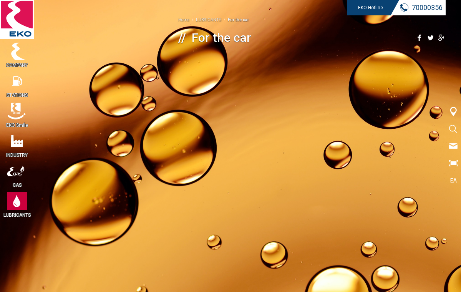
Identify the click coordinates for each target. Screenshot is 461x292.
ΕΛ (453, 181)
